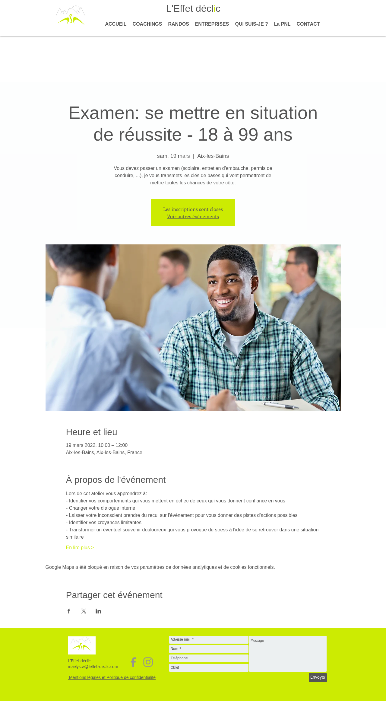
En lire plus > (80, 547)
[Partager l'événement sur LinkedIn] (98, 611)
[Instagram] (148, 662)
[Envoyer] (318, 677)
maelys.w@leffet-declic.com (93, 667)
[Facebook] (133, 662)
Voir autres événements (193, 216)
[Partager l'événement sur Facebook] (69, 611)
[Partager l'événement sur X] (84, 611)
